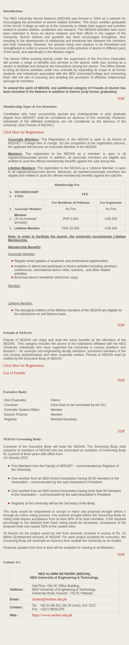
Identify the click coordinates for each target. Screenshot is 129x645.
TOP (121, 99)
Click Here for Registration (23, 132)
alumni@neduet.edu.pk (49, 599)
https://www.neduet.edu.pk (52, 615)
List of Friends (14, 373)
